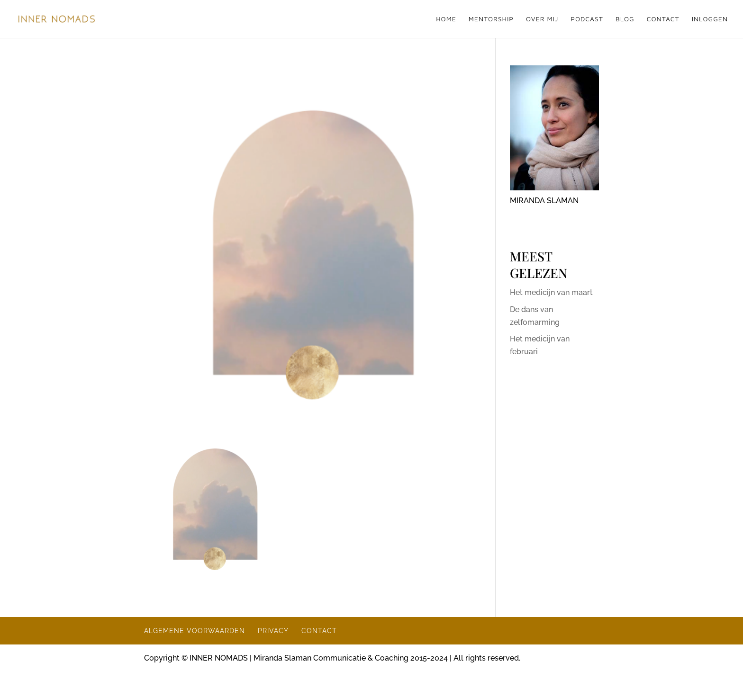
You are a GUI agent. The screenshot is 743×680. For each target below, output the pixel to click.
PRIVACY (273, 631)
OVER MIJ (542, 19)
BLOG (625, 19)
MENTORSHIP (491, 19)
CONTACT (663, 19)
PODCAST (587, 19)
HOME (446, 19)
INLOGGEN (710, 19)
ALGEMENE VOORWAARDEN (194, 631)
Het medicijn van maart (551, 292)
